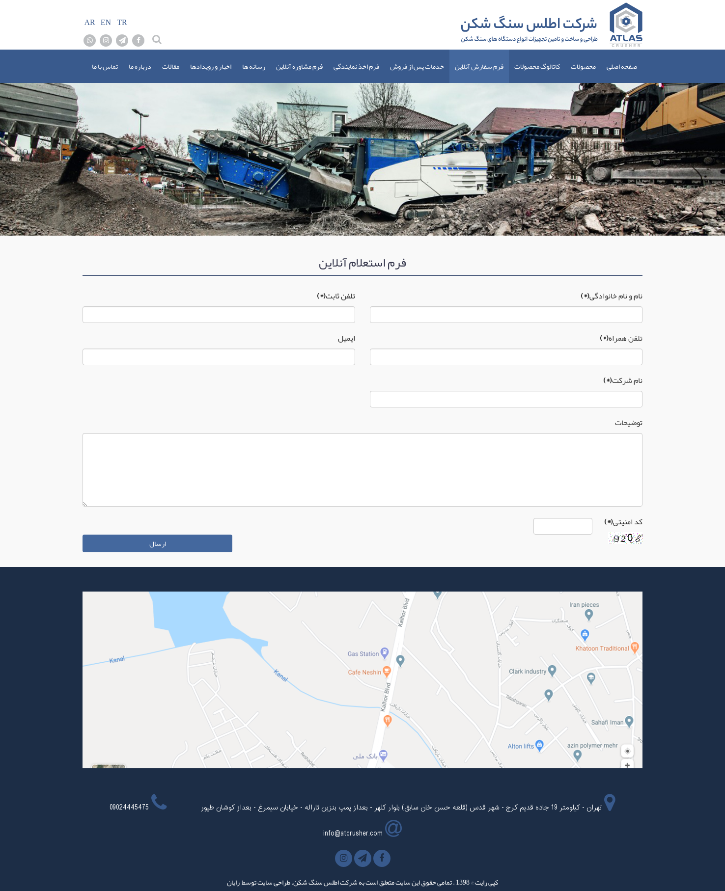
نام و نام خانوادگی (611, 296)
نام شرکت (622, 380)
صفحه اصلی (622, 66)
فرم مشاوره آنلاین (299, 66)
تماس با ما (105, 66)
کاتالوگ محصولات (537, 66)
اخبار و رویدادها (210, 66)
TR (122, 22)
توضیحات (628, 423)
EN (106, 22)
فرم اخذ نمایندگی (356, 66)
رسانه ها (253, 66)
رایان (233, 882)
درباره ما (140, 66)
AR (89, 22)
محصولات (583, 66)
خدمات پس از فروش (417, 66)
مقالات (170, 66)
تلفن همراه (621, 338)
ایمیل (346, 338)
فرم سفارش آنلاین (479, 66)
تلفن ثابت (336, 296)
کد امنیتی (623, 522)
